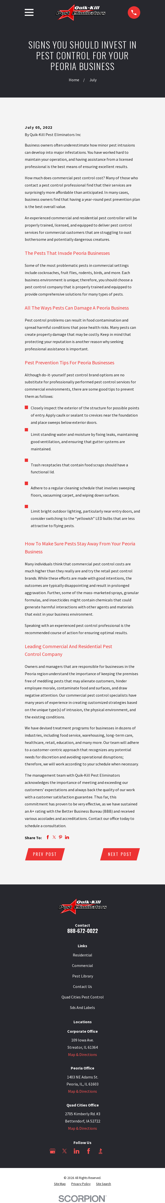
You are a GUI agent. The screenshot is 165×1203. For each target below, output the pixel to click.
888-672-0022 (82, 930)
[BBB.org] (100, 1151)
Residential (82, 954)
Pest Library (82, 976)
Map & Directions (82, 1054)
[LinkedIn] (76, 1151)
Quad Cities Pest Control (83, 997)
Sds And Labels (82, 1007)
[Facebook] (88, 1151)
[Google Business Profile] (52, 1151)
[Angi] (112, 1151)
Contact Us (82, 986)
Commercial (82, 965)
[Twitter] (64, 1151)
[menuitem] (60, 1184)
